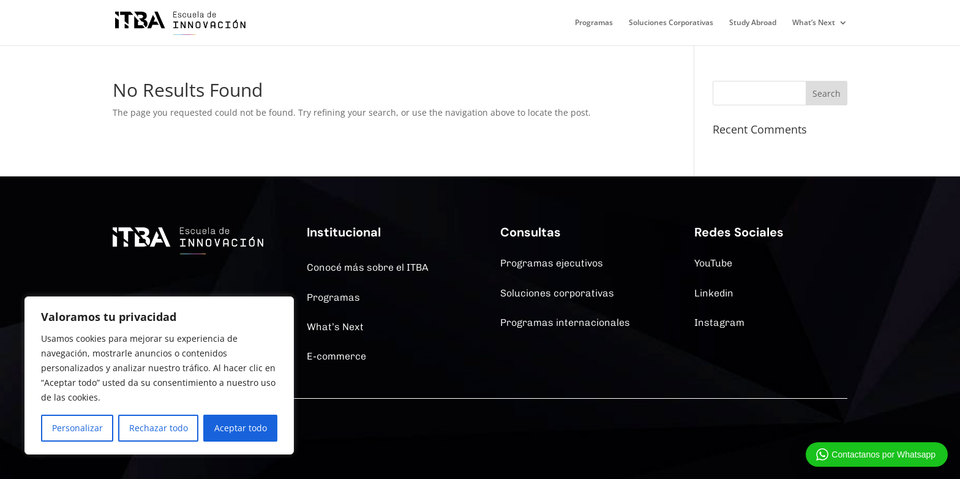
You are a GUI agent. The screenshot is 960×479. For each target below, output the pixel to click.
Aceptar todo (240, 428)
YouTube (713, 263)
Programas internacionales (565, 322)
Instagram (719, 322)
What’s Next (813, 23)
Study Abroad (752, 23)
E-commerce (336, 356)
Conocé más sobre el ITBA (368, 267)
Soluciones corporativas (557, 293)
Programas (594, 23)
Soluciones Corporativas (671, 23)
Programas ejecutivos (551, 263)
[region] (159, 375)
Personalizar (77, 428)
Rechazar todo (158, 428)
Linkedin (713, 293)
